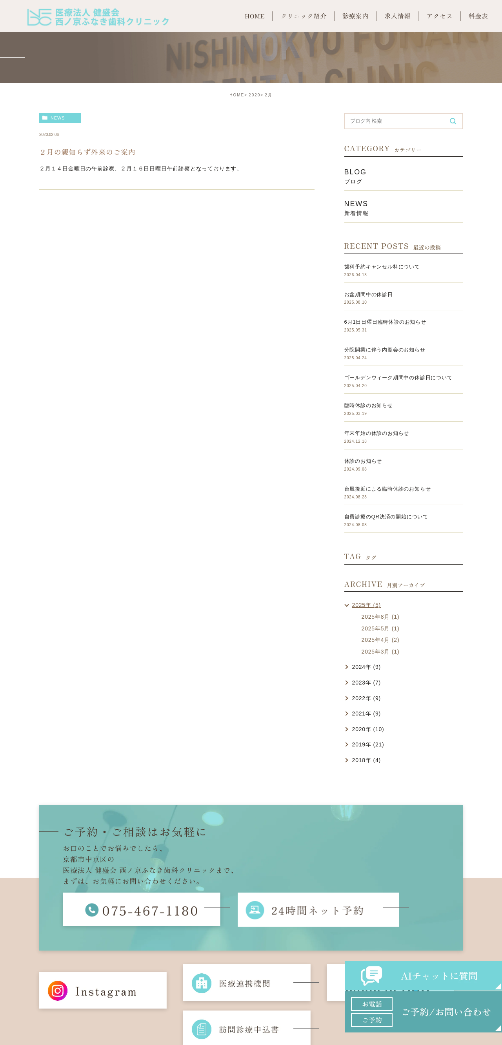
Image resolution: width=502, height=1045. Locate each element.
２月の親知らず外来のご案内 (87, 152)
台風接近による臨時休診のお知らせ (387, 489)
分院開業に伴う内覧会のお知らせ (385, 350)
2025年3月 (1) (381, 651)
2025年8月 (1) (381, 617)
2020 (254, 95)
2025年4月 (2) (381, 640)
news (58, 118)
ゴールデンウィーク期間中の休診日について (398, 377)
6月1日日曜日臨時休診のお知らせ (385, 322)
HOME (236, 95)
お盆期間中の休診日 (368, 294)
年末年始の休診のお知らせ (376, 433)
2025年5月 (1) (381, 628)
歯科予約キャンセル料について (382, 267)
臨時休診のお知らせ (368, 405)
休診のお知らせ (363, 461)
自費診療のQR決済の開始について (386, 517)
